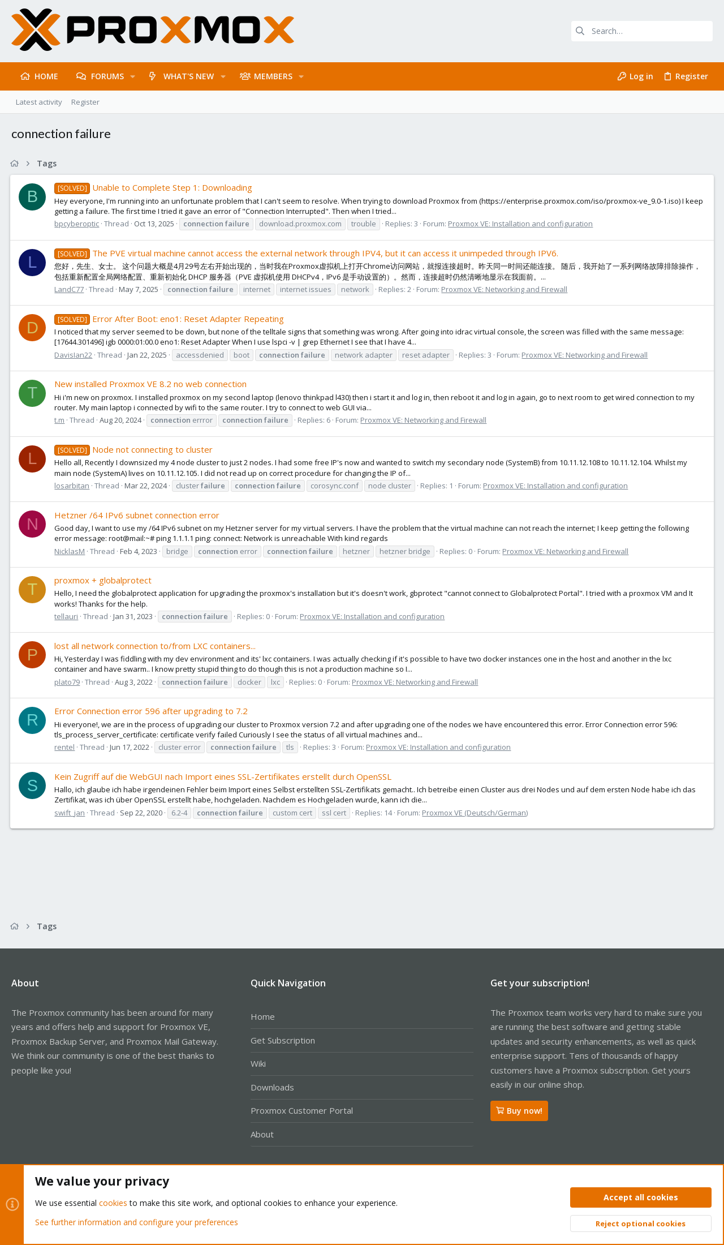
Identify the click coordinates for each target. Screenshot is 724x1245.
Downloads (272, 1087)
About (262, 1134)
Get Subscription (283, 1040)
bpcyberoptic (77, 223)
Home (263, 1016)
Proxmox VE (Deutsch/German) (476, 813)
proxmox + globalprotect (104, 580)
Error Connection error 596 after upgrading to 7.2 (152, 710)
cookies (113, 1203)
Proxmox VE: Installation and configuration (521, 223)
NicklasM (70, 551)
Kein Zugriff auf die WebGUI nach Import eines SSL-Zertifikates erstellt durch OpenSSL (224, 776)
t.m (60, 420)
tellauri (67, 616)
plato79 (68, 682)
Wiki (258, 1063)
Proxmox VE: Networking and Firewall (505, 289)
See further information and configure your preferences (136, 1222)
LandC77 (70, 289)
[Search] (642, 31)
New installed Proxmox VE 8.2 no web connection (151, 383)
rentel (65, 747)
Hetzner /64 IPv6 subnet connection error (138, 515)
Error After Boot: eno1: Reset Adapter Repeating (170, 318)
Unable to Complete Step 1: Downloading (154, 187)
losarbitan (72, 485)
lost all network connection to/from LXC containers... (156, 645)
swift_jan (70, 813)
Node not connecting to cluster (134, 449)
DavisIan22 (74, 355)
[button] (132, 76)
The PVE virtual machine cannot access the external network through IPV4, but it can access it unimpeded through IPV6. (307, 253)
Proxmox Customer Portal (302, 1110)
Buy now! (519, 1110)
